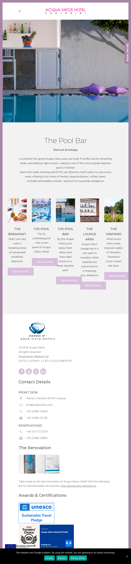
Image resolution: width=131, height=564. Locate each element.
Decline (62, 558)
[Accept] (126, 556)
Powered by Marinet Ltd (33, 356)
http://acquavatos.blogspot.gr (78, 486)
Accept (49, 558)
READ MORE (21, 271)
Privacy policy (78, 558)
